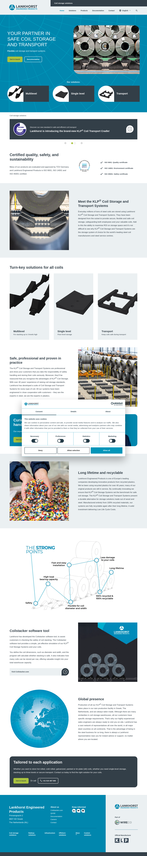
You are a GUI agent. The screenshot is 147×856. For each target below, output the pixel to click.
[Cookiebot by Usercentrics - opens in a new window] (113, 404)
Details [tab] (73, 411)
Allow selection (73, 450)
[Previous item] (65, 143)
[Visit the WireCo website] (123, 822)
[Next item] (81, 143)
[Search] (137, 10)
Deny (40, 450)
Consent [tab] (39, 411)
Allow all (106, 450)
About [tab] (107, 411)
